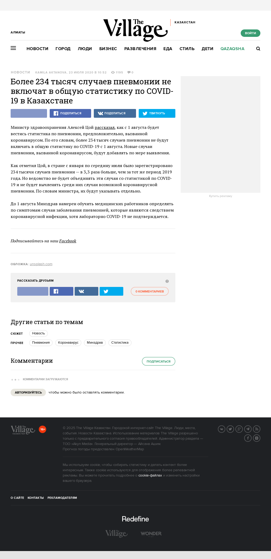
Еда (167, 49)
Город (63, 49)
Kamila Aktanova (51, 73)
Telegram (251, 428)
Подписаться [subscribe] (159, 362)
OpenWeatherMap (130, 449)
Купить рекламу (220, 196)
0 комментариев (150, 292)
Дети (207, 49)
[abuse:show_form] (166, 281)
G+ (242, 428)
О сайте (17, 498)
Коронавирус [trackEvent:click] (68, 342)
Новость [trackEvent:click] (38, 333)
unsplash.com (41, 264)
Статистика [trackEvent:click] (120, 342)
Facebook (67, 241)
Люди (85, 49)
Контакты (36, 498)
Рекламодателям (62, 498)
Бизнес (108, 49)
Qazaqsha (232, 49)
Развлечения (140, 49)
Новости (38, 49)
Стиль (187, 49)
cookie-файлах (150, 475)
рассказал (105, 127)
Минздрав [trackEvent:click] (95, 342)
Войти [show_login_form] (250, 33)
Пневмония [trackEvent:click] (41, 342)
